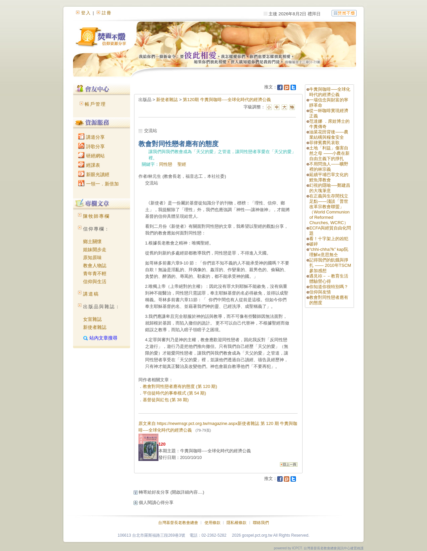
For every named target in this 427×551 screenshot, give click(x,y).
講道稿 (91, 294)
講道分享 (91, 137)
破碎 (313, 243)
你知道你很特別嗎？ (328, 286)
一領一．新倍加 (98, 183)
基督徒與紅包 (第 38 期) (166, 399)
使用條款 (212, 522)
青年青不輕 (94, 273)
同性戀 (165, 164)
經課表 (89, 165)
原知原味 (92, 257)
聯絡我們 (261, 522)
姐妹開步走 (94, 249)
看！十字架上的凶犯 (328, 238)
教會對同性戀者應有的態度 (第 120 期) (180, 386)
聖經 (181, 164)
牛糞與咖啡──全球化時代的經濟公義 (329, 92)
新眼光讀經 (93, 174)
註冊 (107, 12)
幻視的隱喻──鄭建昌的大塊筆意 (329, 188)
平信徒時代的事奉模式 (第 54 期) (174, 393)
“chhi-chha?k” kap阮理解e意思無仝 (328, 252)
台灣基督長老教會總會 (178, 522)
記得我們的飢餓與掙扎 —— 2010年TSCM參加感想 (330, 265)
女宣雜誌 (92, 319)
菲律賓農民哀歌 (324, 142)
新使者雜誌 (94, 327)
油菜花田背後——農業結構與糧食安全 (328, 134)
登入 (86, 12)
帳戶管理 (95, 104)
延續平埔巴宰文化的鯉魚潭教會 (328, 177)
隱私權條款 (237, 522)
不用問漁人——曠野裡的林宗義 (328, 166)
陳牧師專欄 (96, 216)
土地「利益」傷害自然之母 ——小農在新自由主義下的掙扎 (329, 153)
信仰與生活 (94, 281)
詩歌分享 (91, 146)
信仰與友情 (320, 292)
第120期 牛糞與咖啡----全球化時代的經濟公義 (227, 99)
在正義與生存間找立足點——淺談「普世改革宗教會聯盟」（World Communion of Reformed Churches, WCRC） (329, 209)
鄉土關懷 (92, 241)
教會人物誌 (94, 265)
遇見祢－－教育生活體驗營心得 (328, 278)
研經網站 (91, 155)
